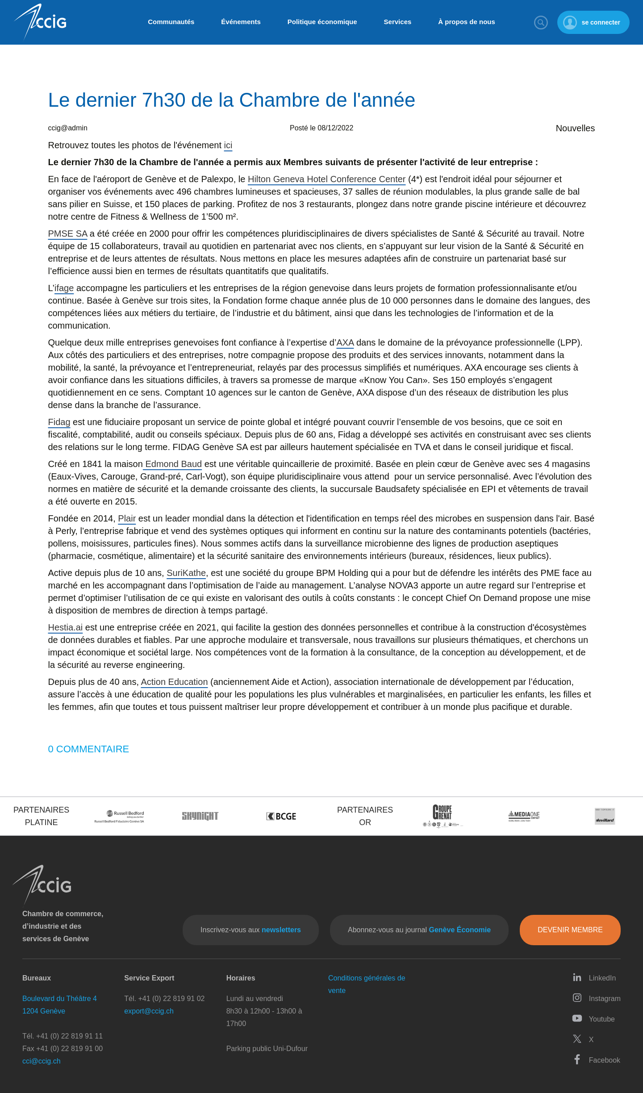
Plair (127, 518)
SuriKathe (186, 573)
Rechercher (541, 22)
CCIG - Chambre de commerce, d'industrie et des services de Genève (39, 23)
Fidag (59, 422)
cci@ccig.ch (41, 1061)
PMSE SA (68, 233)
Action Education (174, 682)
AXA (345, 342)
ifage (64, 288)
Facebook (596, 1059)
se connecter (601, 22)
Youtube (593, 1018)
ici (228, 145)
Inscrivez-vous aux (250, 930)
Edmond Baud (172, 464)
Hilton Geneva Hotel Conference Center (327, 179)
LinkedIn (594, 977)
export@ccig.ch (149, 1011)
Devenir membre (570, 930)
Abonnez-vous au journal (419, 930)
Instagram (596, 998)
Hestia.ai (65, 627)
